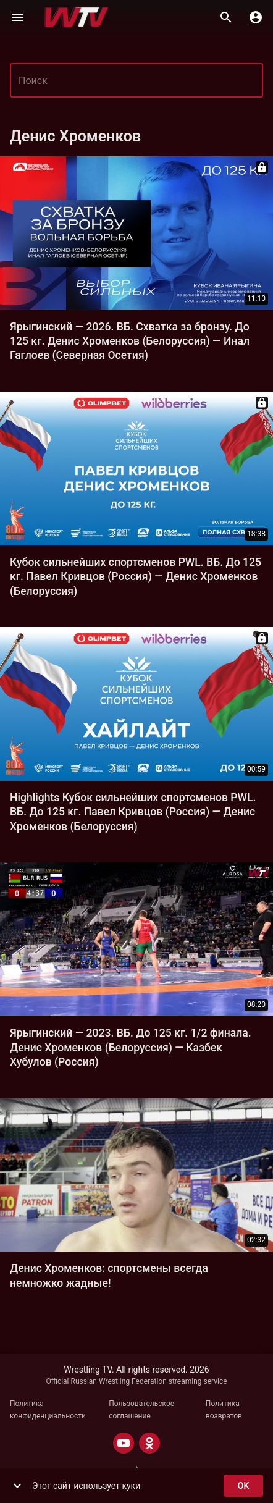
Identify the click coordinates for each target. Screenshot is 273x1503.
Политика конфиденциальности (48, 1409)
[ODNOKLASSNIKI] (149, 1443)
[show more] (17, 1486)
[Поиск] (226, 17)
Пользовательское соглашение (141, 1409)
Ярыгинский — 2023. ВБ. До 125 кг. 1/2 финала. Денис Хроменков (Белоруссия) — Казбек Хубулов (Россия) (130, 1047)
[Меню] (17, 17)
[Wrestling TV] (76, 17)
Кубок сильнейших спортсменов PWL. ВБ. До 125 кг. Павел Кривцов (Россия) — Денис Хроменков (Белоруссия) (135, 576)
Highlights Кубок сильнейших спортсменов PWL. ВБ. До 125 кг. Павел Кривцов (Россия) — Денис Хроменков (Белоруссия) (133, 812)
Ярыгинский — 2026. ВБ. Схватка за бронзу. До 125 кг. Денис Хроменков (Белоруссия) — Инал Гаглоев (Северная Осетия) (130, 341)
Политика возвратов (224, 1409)
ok (243, 1486)
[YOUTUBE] (123, 1443)
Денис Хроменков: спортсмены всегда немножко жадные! (109, 1275)
